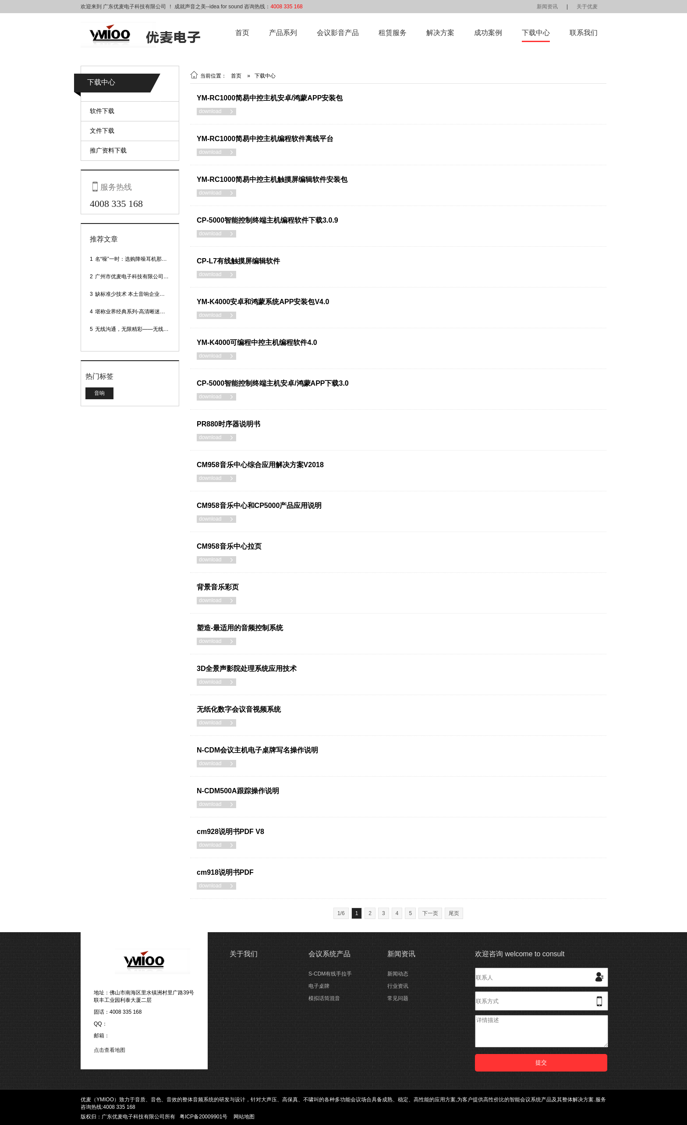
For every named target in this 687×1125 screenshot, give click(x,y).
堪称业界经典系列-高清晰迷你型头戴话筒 (143, 312)
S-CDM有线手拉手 (330, 974)
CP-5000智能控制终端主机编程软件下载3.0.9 (267, 220)
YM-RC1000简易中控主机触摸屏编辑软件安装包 (272, 179)
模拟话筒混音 (324, 998)
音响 (99, 393)
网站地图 (244, 1117)
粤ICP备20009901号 (203, 1117)
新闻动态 (397, 974)
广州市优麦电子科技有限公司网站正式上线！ (147, 276)
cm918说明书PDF (225, 872)
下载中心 (536, 32)
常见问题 (397, 998)
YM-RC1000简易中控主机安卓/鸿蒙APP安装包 (270, 98)
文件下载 (102, 130)
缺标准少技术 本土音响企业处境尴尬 (138, 294)
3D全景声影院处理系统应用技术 (247, 668)
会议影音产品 (338, 32)
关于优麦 (587, 7)
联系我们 (584, 32)
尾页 (454, 913)
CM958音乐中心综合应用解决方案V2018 (260, 464)
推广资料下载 (108, 150)
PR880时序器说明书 (228, 424)
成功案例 (488, 32)
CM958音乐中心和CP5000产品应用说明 (259, 505)
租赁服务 (393, 32)
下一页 (430, 913)
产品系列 (283, 32)
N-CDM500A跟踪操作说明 (238, 791)
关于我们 (244, 954)
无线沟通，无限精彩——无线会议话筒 (139, 329)
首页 (242, 32)
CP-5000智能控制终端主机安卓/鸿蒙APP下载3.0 (273, 383)
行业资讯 (397, 986)
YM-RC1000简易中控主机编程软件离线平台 (265, 138)
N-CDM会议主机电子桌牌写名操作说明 (257, 750)
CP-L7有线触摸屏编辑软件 (238, 261)
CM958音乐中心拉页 (229, 546)
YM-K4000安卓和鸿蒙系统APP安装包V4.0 (263, 301)
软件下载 (102, 110)
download (216, 111)
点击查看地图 (109, 1050)
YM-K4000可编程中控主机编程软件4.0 (257, 342)
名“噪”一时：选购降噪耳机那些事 (133, 259)
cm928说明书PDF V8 (230, 831)
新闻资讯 (547, 7)
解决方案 (440, 32)
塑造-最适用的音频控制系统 (240, 628)
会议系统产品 (329, 954)
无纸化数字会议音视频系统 (239, 709)
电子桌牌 (318, 986)
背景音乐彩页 (218, 587)
